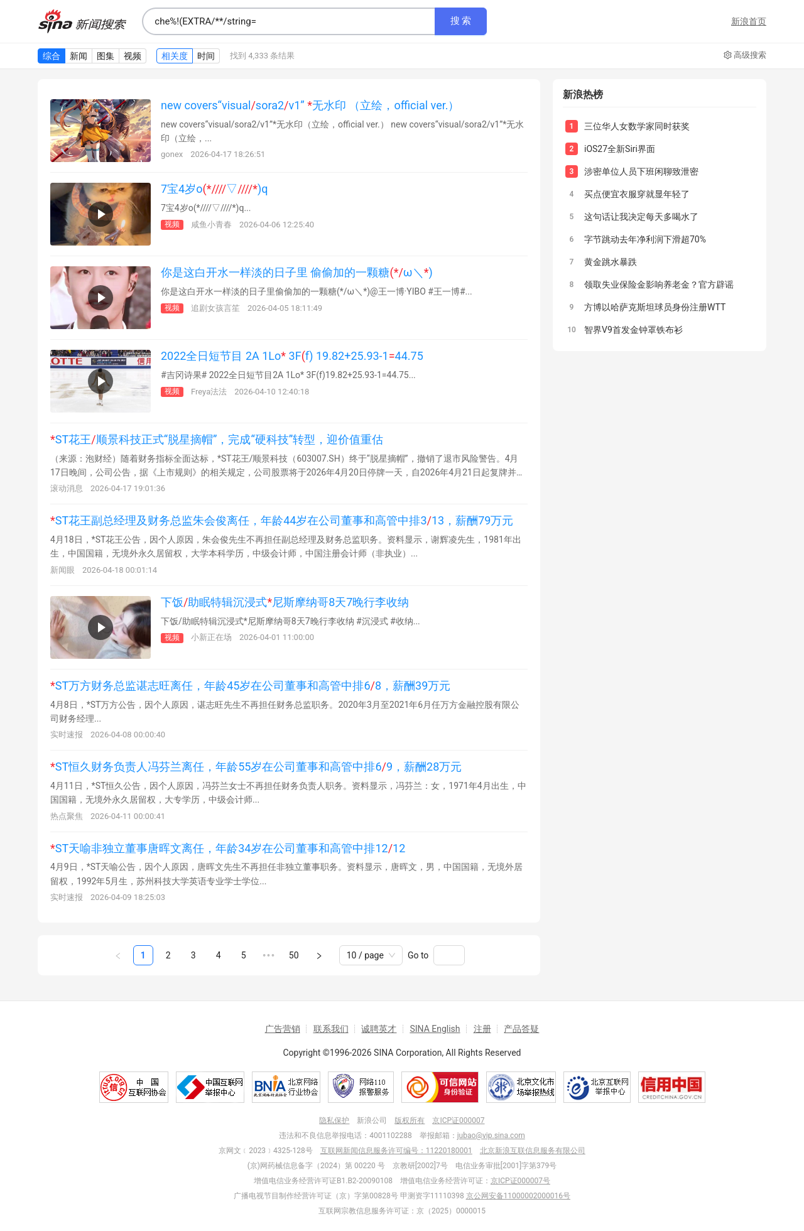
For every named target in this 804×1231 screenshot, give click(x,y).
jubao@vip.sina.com (491, 1135)
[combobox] (288, 21)
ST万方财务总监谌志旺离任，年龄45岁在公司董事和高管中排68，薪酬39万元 (250, 685)
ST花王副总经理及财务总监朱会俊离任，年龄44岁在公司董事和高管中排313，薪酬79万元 (281, 520)
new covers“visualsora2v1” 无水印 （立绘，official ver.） (310, 105)
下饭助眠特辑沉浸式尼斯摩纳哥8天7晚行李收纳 (285, 602)
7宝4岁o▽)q (214, 188)
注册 (482, 1029)
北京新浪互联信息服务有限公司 (532, 1150)
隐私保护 (334, 1120)
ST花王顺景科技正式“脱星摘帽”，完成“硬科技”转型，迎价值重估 (216, 439)
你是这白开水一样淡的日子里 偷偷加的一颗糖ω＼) (297, 272)
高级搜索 (745, 55)
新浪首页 (748, 21)
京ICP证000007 (458, 1120)
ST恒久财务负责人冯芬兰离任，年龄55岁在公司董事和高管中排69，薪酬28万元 (256, 766)
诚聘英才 (378, 1029)
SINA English (435, 1029)
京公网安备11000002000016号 (518, 1195)
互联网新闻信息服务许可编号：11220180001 (396, 1150)
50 (294, 955)
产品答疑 (521, 1029)
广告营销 (282, 1029)
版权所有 (409, 1120)
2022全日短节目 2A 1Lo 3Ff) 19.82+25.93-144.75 (292, 355)
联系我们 (331, 1029)
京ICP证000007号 (520, 1180)
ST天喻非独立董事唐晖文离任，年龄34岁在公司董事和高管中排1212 (227, 848)
